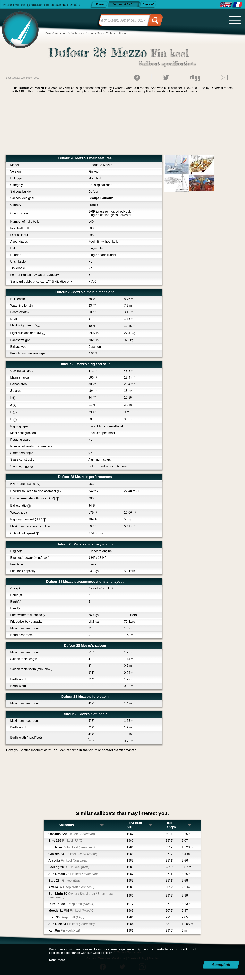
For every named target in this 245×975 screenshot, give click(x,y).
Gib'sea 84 (73, 854)
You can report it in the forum (75, 750)
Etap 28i (65, 880)
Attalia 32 (71, 887)
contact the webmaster (119, 750)
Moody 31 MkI (70, 910)
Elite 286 (65, 840)
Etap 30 (66, 917)
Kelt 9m (64, 930)
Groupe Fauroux (100, 198)
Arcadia (68, 860)
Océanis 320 (71, 834)
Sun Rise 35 (71, 847)
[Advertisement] (122, 125)
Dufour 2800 (71, 904)
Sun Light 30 (80, 895)
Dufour (93, 191)
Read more (57, 960)
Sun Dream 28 (73, 873)
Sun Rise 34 (71, 924)
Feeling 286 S (68, 867)
